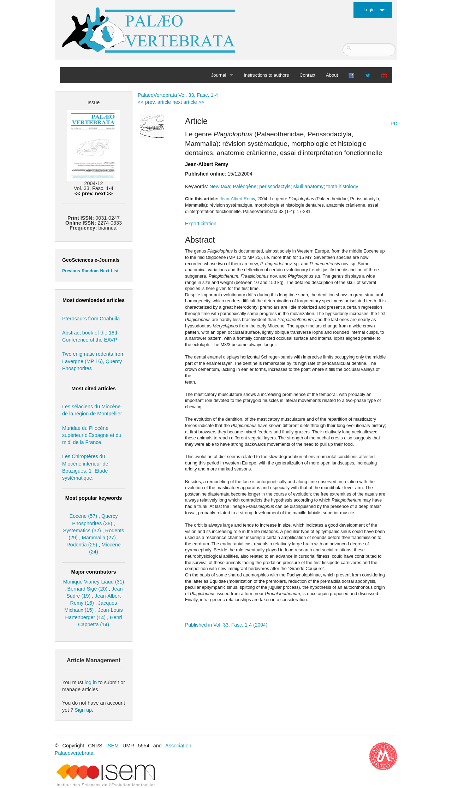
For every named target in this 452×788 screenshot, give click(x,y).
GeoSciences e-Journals (91, 260)
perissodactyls (275, 186)
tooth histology (342, 186)
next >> (104, 193)
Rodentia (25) (81, 544)
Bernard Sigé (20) (87, 589)
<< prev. (84, 193)
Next (104, 270)
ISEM (112, 745)
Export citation (200, 223)
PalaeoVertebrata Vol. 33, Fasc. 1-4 (178, 95)
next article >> (188, 102)
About (332, 75)
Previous (71, 270)
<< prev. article (154, 102)
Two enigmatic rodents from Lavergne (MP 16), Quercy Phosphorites (93, 361)
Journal (218, 75)
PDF (395, 123)
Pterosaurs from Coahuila (91, 318)
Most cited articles (93, 388)
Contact (307, 75)
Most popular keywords (93, 498)
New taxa (219, 186)
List (114, 270)
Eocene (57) (83, 516)
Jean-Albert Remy (206, 164)
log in (91, 682)
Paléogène (244, 186)
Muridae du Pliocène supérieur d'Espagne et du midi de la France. (91, 435)
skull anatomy (308, 186)
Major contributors (93, 572)
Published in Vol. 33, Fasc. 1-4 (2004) (226, 625)
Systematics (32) (82, 530)
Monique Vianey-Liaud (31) (93, 582)
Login (369, 9)
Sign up (83, 710)
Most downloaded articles (94, 300)
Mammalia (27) (99, 537)
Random (90, 270)
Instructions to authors (266, 75)
